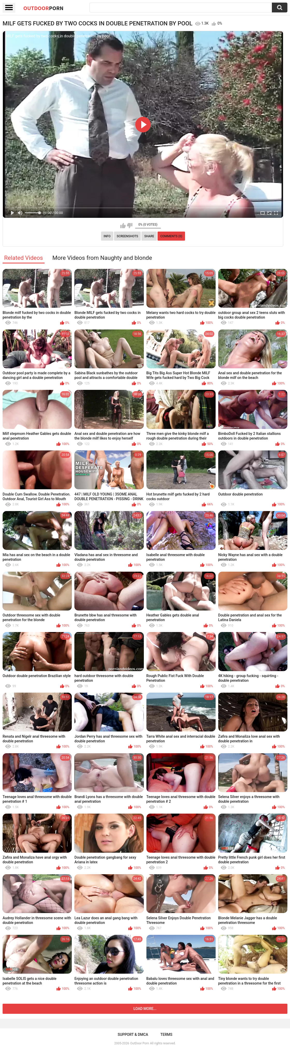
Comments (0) (171, 236)
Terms (166, 1034)
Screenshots (127, 236)
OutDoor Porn (139, 1043)
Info (107, 236)
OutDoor (43, 8)
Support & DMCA (133, 1034)
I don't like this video (129, 225)
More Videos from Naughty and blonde (102, 257)
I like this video (123, 225)
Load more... (145, 1009)
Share (149, 236)
